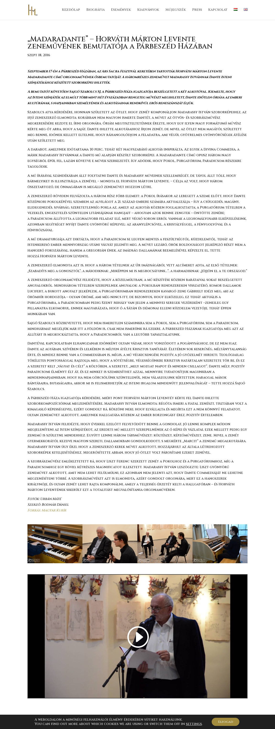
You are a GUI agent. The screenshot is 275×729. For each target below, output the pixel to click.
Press (197, 10)
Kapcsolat (217, 10)
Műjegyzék (175, 10)
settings (193, 724)
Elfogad (225, 721)
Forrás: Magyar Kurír (47, 510)
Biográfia (95, 10)
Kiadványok (148, 10)
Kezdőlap (71, 10)
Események (121, 10)
